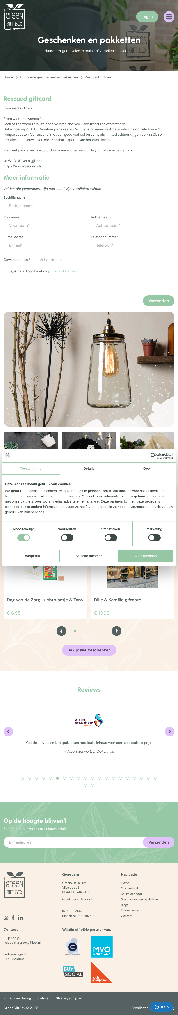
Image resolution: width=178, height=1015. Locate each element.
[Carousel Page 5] (103, 631)
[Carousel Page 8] (71, 778)
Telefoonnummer (104, 237)
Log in (147, 16)
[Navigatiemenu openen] (169, 16)
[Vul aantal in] (104, 259)
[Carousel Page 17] (134, 778)
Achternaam (101, 217)
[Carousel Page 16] (127, 778)
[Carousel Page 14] (113, 778)
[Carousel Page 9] (78, 778)
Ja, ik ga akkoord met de (43, 271)
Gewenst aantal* (17, 259)
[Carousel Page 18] (141, 778)
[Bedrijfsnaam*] (89, 205)
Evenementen (130, 910)
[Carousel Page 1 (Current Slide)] (75, 631)
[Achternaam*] (132, 225)
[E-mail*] (45, 245)
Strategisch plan (69, 998)
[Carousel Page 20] (155, 778)
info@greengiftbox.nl (77, 899)
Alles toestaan (145, 556)
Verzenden (158, 300)
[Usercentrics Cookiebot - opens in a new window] (154, 456)
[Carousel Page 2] (82, 631)
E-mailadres (13, 237)
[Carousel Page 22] (92, 785)
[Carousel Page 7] (64, 778)
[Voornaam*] (45, 225)
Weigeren (32, 556)
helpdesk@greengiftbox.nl (22, 943)
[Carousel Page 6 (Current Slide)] (57, 778)
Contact (126, 916)
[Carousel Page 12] (99, 778)
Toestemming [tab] (31, 468)
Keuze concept (131, 894)
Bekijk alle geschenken (89, 650)
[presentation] (37, 294)
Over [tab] (147, 468)
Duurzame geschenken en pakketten (49, 77)
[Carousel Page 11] (92, 778)
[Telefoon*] (132, 245)
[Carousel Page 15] (120, 778)
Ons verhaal (129, 888)
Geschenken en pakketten (139, 899)
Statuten (43, 998)
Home (8, 77)
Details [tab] (89, 468)
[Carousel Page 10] (85, 778)
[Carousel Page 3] (89, 631)
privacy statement (63, 271)
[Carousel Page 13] (106, 778)
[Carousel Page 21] (85, 785)
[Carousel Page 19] (148, 778)
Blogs (124, 905)
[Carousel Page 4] (96, 631)
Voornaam (12, 217)
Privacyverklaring (17, 998)
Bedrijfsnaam (14, 197)
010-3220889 (14, 959)
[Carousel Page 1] (22, 778)
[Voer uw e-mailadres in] (89, 842)
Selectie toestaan (89, 556)
